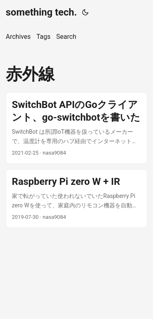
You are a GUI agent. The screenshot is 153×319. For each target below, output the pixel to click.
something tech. (41, 12)
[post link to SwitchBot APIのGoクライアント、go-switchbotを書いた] (76, 128)
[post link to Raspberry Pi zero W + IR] (76, 198)
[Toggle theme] (85, 12)
